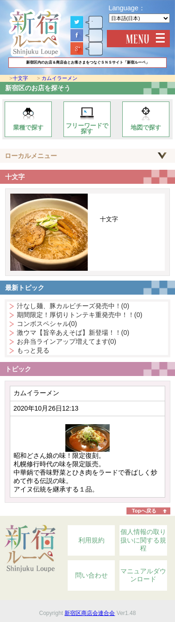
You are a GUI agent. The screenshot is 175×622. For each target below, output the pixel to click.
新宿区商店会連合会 (89, 613)
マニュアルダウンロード (143, 575)
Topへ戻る (144, 511)
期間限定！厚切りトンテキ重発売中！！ (80, 314)
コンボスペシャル (47, 323)
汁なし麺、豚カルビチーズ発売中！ (73, 306)
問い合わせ (91, 575)
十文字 (20, 78)
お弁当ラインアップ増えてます (67, 341)
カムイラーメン (59, 78)
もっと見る (33, 350)
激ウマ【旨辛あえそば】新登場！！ (73, 332)
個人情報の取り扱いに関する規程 (143, 540)
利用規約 (91, 540)
